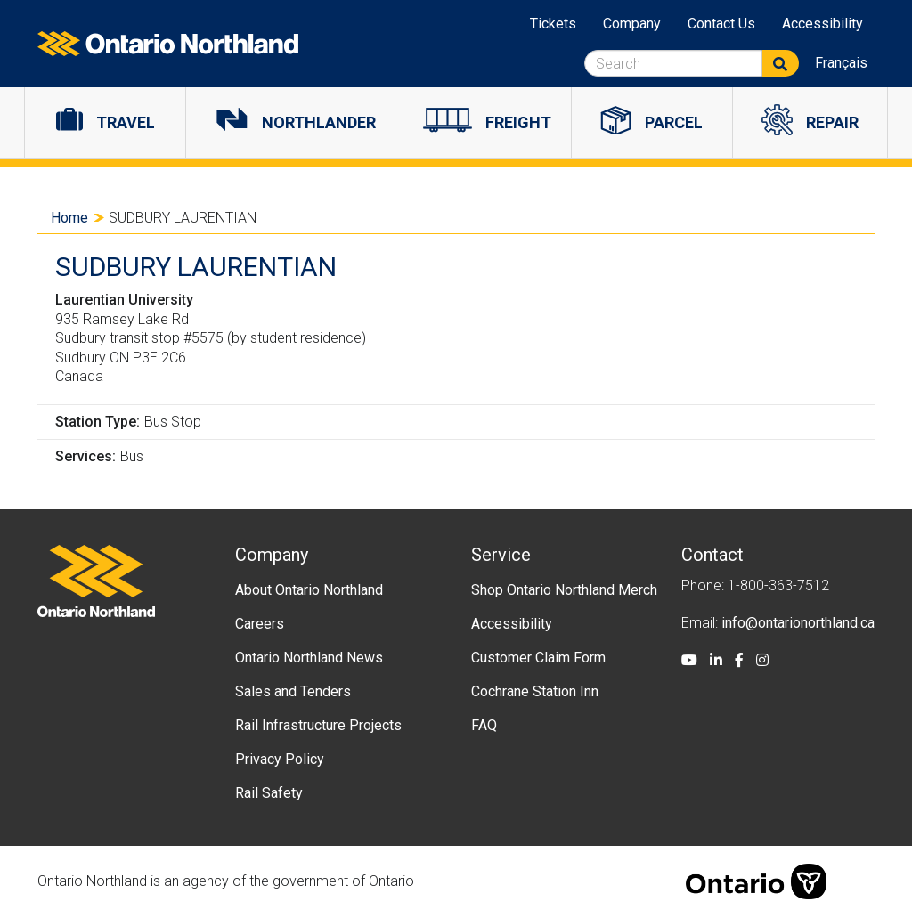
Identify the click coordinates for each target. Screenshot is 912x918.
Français (841, 62)
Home (69, 217)
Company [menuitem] (632, 23)
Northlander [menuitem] (319, 122)
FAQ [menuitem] (484, 725)
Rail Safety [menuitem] (269, 792)
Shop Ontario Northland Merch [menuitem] (564, 589)
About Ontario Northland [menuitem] (309, 589)
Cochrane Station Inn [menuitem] (534, 691)
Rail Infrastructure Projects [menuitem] (318, 725)
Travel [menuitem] (125, 122)
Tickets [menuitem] (553, 23)
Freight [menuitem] (518, 122)
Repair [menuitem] (832, 122)
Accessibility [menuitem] (822, 23)
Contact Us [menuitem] (721, 23)
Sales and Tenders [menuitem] (293, 691)
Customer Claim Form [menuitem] (538, 657)
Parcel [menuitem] (674, 122)
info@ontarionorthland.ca (798, 622)
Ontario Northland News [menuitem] (309, 657)
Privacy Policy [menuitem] (279, 759)
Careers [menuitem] (259, 623)
